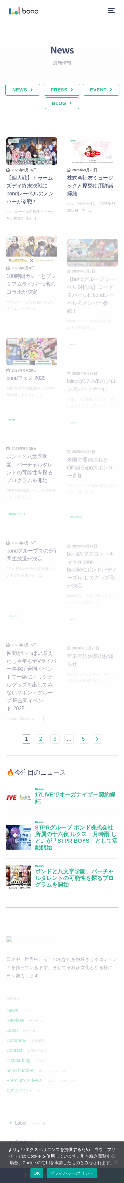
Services (15, 1020)
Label (12, 1030)
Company (16, 1040)
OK (37, 1173)
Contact (14, 1050)
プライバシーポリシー (72, 1173)
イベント (13, 141)
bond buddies (20, 1070)
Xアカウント (19, 1090)
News (73, 141)
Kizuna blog (18, 1060)
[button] (61, 1123)
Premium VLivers (24, 1080)
